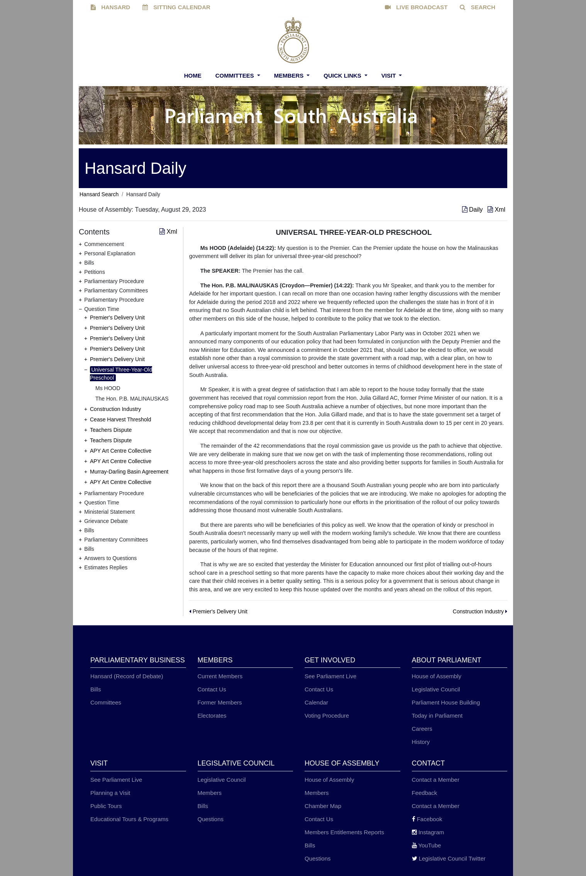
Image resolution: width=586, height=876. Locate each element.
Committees (235, 75)
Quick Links (343, 75)
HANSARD (110, 7)
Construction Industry (115, 409)
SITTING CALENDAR (176, 7)
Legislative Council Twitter (449, 858)
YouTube (426, 845)
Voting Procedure (327, 715)
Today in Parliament (437, 715)
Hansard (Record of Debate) (126, 676)
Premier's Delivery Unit (117, 317)
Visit (389, 75)
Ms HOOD (107, 388)
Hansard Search (99, 194)
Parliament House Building (446, 702)
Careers (422, 728)
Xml (496, 209)
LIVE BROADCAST (416, 7)
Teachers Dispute (111, 430)
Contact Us (212, 689)
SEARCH (477, 7)
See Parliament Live (330, 676)
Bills (95, 689)
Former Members (220, 702)
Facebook (427, 819)
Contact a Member (435, 779)
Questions (211, 819)
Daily (473, 209)
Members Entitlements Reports (344, 832)
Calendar (316, 702)
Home (193, 75)
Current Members (220, 676)
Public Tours (106, 806)
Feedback (424, 792)
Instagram (428, 832)
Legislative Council (436, 689)
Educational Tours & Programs (129, 819)
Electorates (212, 715)
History (421, 741)
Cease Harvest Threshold (120, 419)
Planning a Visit (110, 792)
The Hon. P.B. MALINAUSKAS (132, 399)
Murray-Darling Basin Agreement (129, 472)
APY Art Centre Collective (120, 451)
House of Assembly (436, 676)
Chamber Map (323, 806)
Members (289, 75)
